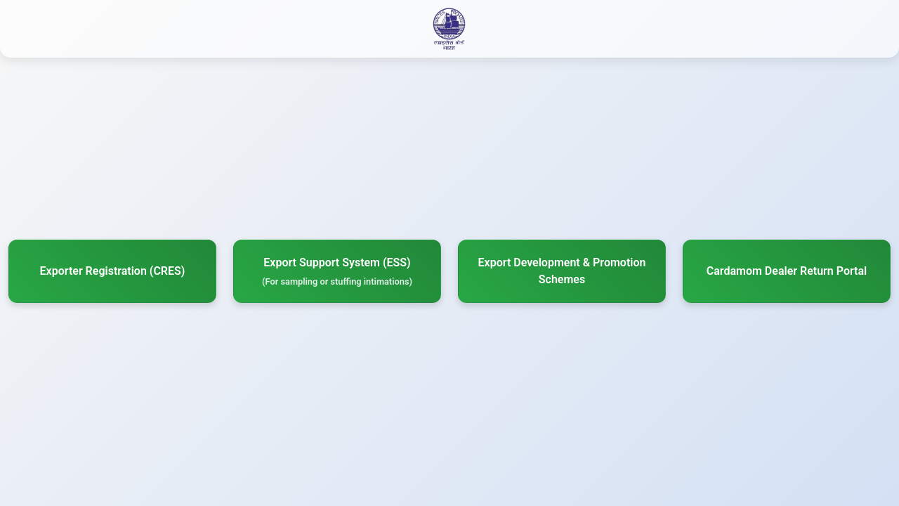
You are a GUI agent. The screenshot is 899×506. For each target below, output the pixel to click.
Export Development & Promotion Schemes (562, 271)
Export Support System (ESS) (337, 272)
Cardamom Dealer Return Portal (787, 271)
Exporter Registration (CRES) (112, 271)
